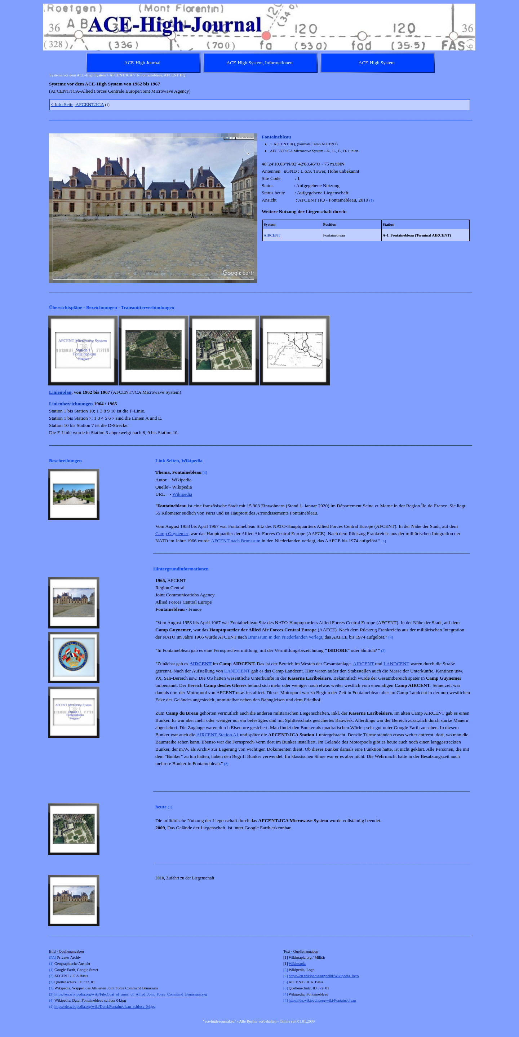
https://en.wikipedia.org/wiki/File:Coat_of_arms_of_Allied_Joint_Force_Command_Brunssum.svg (130, 994)
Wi (291, 964)
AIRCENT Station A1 (217, 734)
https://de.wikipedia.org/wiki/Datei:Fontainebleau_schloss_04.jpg (105, 1007)
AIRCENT (272, 235)
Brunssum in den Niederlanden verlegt (285, 637)
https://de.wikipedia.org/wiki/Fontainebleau (322, 1000)
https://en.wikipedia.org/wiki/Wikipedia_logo (324, 976)
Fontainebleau (276, 137)
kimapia (299, 964)
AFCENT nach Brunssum (235, 540)
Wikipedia (182, 494)
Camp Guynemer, (172, 533)
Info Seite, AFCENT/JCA (77, 104)
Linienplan (60, 392)
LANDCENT (396, 663)
